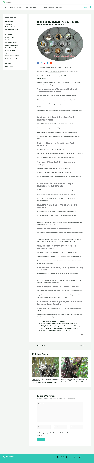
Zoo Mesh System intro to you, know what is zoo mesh (56, 330)
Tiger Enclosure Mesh (11, 53)
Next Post (81, 346)
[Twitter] (41, 63)
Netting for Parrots (10, 27)
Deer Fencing (9, 40)
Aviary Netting (9, 21)
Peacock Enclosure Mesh (12, 32)
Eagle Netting (9, 34)
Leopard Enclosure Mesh (12, 48)
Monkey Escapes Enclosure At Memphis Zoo (53, 321)
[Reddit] (51, 63)
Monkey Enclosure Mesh (12, 45)
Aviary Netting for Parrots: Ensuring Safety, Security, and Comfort (59, 328)
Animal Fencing (9, 24)
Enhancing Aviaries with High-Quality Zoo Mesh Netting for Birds (59, 323)
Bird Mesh (8, 63)
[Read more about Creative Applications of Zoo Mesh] (74, 367)
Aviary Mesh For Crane (11, 61)
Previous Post (40, 346)
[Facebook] (38, 63)
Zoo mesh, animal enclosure (39, 382)
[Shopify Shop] (79, 457)
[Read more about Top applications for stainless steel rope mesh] (45, 367)
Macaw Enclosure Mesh (11, 29)
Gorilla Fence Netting (11, 42)
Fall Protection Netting (11, 58)
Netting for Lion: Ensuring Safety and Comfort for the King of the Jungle (61, 326)
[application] (61, 7)
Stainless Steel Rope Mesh (12, 55)
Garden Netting (9, 66)
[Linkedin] (47, 63)
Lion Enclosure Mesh (11, 50)
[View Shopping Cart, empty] (87, 7)
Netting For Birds (10, 37)
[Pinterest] (44, 63)
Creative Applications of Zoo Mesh (74, 380)
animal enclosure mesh (54, 72)
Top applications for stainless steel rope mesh (45, 380)
